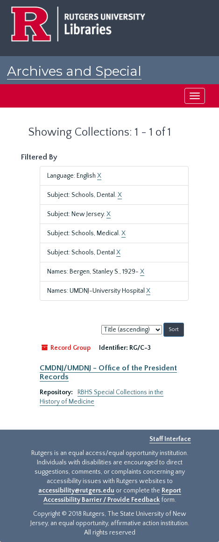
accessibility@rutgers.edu (76, 490)
